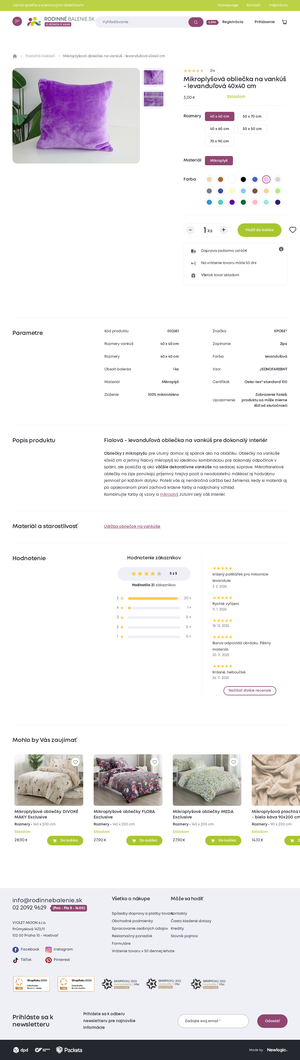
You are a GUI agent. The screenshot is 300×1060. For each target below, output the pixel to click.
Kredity (177, 928)
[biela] (232, 179)
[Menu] (17, 21)
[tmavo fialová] (232, 202)
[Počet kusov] (207, 230)
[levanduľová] (266, 179)
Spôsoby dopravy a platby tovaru (143, 913)
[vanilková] (232, 191)
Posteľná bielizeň (40, 56)
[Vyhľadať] (195, 22)
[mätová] (266, 202)
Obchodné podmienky (132, 921)
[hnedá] (220, 179)
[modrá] (255, 179)
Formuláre (121, 943)
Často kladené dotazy (191, 921)
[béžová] (209, 179)
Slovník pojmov (184, 936)
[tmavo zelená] (243, 202)
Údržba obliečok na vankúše (132, 526)
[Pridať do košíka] (65, 840)
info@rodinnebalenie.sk (47, 900)
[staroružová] (255, 202)
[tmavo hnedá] (255, 191)
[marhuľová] (266, 191)
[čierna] (243, 179)
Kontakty (179, 913)
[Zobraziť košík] (284, 22)
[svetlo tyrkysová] (220, 202)
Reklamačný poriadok (132, 936)
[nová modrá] (209, 202)
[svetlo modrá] (243, 191)
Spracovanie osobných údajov (140, 928)
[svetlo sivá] (278, 179)
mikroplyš (169, 494)
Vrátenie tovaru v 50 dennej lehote (143, 951)
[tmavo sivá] (209, 191)
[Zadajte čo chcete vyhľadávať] (149, 22)
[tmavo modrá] (220, 191)
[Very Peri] (278, 202)
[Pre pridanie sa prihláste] (293, 230)
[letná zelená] (278, 191)
